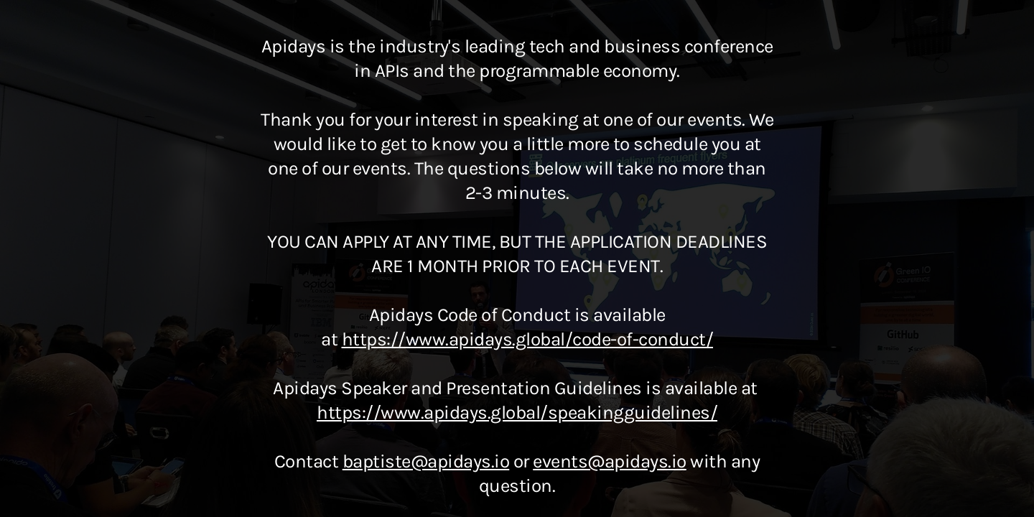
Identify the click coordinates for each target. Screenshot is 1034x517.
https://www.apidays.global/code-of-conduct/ (528, 339)
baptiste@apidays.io (426, 461)
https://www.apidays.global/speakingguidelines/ (517, 412)
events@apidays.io (609, 461)
